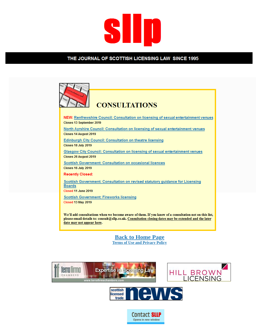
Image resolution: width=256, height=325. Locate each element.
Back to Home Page (140, 237)
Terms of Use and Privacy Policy (139, 242)
